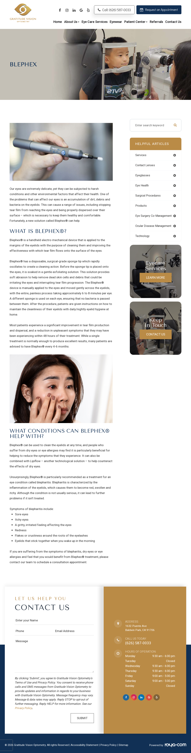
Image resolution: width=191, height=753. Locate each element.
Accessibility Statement (84, 745)
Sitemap (123, 745)
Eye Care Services (95, 22)
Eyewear (116, 22)
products (141, 207)
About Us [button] (71, 22)
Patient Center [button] (135, 22)
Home (57, 22)
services (141, 155)
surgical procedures (149, 196)
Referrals (156, 22)
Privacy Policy (24, 708)
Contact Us (173, 22)
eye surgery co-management (154, 217)
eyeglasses (142, 176)
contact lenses (145, 165)
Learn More (155, 279)
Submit (82, 718)
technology (143, 238)
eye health (142, 186)
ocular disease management (154, 227)
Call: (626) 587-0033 (116, 10)
